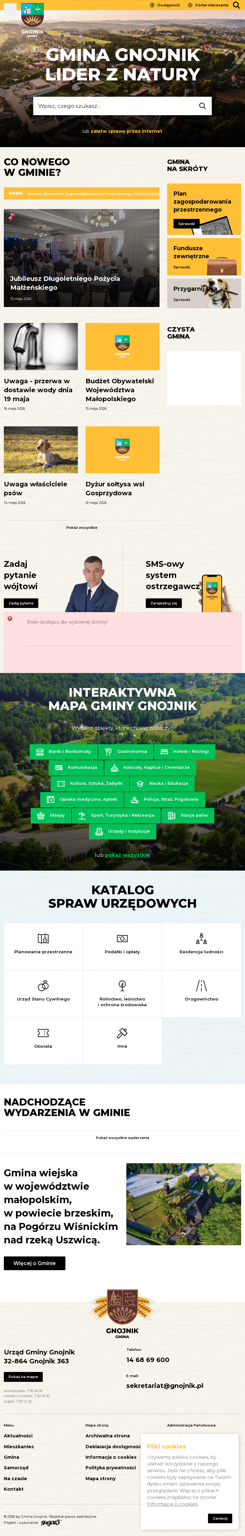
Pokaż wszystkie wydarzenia (122, 1138)
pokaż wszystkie (127, 855)
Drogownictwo (201, 998)
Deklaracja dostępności (113, 1446)
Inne (122, 1046)
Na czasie (15, 1478)
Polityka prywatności (110, 1467)
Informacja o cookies (111, 1457)
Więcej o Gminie (34, 1263)
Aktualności (18, 1436)
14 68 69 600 (147, 1360)
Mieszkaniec (19, 1446)
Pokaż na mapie (23, 1377)
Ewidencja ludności (201, 951)
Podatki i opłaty (122, 951)
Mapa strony (100, 1478)
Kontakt (14, 1489)
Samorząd (16, 1467)
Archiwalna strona (107, 1436)
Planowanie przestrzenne (43, 951)
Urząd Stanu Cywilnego (43, 998)
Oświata (43, 1046)
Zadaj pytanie (21, 603)
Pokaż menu (10, 9)
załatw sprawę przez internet (126, 131)
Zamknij (220, 1518)
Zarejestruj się (164, 603)
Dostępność (169, 5)
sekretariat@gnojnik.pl (165, 1386)
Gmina (11, 1457)
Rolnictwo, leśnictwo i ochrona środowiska (122, 1001)
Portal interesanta (212, 5)
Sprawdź (186, 223)
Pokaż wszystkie (81, 527)
